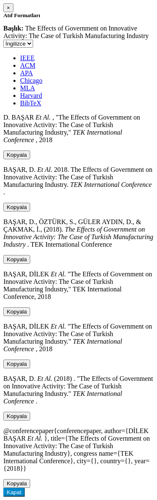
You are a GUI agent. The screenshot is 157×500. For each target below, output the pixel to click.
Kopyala (17, 155)
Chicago (31, 80)
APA (26, 73)
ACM (27, 65)
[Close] (8, 7)
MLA (27, 88)
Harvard (31, 95)
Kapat (14, 492)
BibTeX (30, 103)
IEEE (27, 57)
